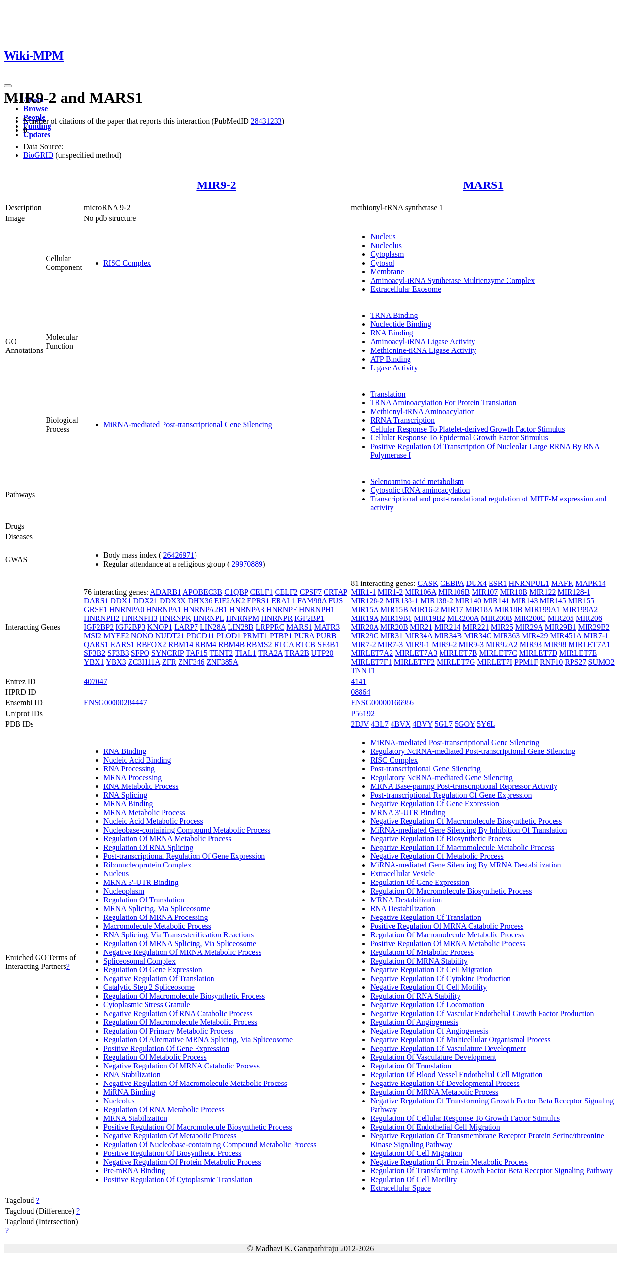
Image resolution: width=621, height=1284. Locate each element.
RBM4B (231, 644)
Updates (36, 135)
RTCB (305, 644)
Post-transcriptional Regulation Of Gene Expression (184, 856)
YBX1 (94, 662)
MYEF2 (116, 636)
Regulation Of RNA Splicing (148, 847)
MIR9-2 (216, 185)
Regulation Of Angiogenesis (414, 1022)
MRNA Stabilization (135, 1118)
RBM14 (181, 644)
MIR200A (463, 618)
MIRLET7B (458, 653)
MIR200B (496, 618)
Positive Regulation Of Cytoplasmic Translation (178, 1179)
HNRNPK (175, 618)
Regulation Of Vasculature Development (433, 1057)
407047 (95, 681)
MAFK (562, 583)
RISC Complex (127, 263)
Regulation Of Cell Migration (416, 1153)
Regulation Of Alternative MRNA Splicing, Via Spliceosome (198, 1039)
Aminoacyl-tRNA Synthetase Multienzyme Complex (452, 280)
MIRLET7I (494, 662)
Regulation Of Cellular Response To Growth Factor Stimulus (465, 1118)
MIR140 (468, 601)
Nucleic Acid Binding (137, 760)
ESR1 (498, 583)
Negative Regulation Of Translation (158, 978)
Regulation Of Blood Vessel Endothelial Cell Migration (456, 1074)
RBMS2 (259, 644)
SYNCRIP (167, 653)
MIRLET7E (578, 653)
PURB (326, 636)
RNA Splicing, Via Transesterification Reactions (178, 935)
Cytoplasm (387, 254)
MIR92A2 (502, 644)
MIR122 (542, 592)
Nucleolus (386, 245)
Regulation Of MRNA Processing (155, 917)
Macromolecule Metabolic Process (157, 926)
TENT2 (221, 653)
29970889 (246, 564)
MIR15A (364, 609)
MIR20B (394, 627)
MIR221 (475, 627)
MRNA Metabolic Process (144, 812)
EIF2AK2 (229, 601)
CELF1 (261, 592)
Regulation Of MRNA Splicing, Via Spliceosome (179, 943)
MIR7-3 (390, 644)
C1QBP (236, 592)
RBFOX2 (151, 644)
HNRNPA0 (126, 609)
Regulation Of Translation (143, 900)
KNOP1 (160, 627)
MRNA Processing (132, 777)
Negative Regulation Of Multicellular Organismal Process (460, 1039)
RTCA (284, 644)
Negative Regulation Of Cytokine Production (440, 978)
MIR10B (513, 592)
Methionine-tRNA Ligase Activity (423, 350)
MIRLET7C (498, 653)
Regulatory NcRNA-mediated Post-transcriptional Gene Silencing (472, 751)
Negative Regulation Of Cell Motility (428, 987)
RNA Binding (391, 333)
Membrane (387, 271)
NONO (142, 636)
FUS (335, 601)
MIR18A (479, 609)
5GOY (465, 724)
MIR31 (391, 636)
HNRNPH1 (317, 609)
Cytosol (382, 263)
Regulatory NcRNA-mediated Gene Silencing (441, 777)
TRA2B (297, 653)
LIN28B (240, 627)
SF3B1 (328, 644)
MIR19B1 (396, 618)
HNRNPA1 (163, 609)
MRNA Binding (128, 804)
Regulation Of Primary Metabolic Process (168, 1031)
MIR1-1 (363, 592)
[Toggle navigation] (8, 85)
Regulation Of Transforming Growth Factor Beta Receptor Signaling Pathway (491, 1171)
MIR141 (496, 601)
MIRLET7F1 (371, 662)
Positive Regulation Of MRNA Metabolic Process (447, 943)
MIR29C (364, 636)
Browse (35, 108)
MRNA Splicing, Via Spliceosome (156, 908)
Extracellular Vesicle (402, 873)
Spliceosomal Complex (139, 961)
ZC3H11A (144, 662)
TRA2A (270, 653)
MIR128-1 (574, 592)
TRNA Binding (394, 315)
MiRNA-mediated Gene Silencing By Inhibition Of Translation (468, 830)
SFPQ (140, 653)
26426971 (178, 555)
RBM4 (205, 644)
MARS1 (483, 185)
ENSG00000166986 (382, 703)
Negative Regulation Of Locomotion (427, 1005)
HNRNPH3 (140, 618)
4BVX (401, 724)
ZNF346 (191, 662)
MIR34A (418, 636)
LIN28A (213, 627)
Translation (387, 394)
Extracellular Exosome (405, 289)
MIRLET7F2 (414, 662)
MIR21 (421, 627)
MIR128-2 (367, 601)
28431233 (266, 121)
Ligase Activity (394, 368)
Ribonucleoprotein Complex (147, 865)
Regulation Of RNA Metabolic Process (164, 1109)
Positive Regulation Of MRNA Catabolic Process (446, 926)
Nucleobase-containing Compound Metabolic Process (186, 830)
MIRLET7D (538, 653)
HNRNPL (208, 618)
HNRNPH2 (102, 618)
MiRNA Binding (129, 1092)
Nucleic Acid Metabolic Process (153, 821)
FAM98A (312, 601)
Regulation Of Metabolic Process (155, 1057)
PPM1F (526, 662)
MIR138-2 (436, 601)
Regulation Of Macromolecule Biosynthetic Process (184, 996)
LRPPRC (270, 627)
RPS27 (575, 662)
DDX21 (145, 601)
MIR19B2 (429, 618)
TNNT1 (363, 671)
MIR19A (364, 618)
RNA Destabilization (402, 908)
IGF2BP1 (309, 618)
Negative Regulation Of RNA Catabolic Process (178, 1013)
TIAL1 (245, 653)
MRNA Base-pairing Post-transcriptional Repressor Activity (463, 786)
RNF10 (551, 662)
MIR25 (502, 627)
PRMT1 (255, 636)
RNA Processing (129, 769)
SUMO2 (601, 662)
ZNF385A (223, 662)
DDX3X (173, 601)
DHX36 (200, 601)
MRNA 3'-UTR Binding (141, 882)
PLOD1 (229, 636)
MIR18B (509, 609)
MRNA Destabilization (406, 900)
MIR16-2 (424, 609)
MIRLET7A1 (589, 644)
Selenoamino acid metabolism (417, 481)
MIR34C (477, 636)
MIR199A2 (580, 609)
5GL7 (444, 724)
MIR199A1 (542, 609)
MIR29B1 (560, 627)
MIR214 (447, 627)
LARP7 (186, 627)
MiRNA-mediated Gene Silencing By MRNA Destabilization (465, 865)
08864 (360, 692)
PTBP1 (281, 636)
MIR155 (581, 601)
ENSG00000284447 (115, 703)
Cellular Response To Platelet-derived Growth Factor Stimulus (467, 429)
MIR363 (506, 636)
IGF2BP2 (99, 627)
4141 (358, 681)
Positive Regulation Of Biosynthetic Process (172, 1153)
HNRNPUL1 (528, 583)
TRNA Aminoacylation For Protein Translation (443, 403)
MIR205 (561, 618)
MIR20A (364, 627)
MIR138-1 (402, 601)
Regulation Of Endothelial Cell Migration (435, 1127)
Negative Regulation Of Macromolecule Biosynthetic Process (466, 821)
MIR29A (529, 627)
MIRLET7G (456, 662)
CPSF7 (311, 592)
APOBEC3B (202, 592)
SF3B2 (94, 653)
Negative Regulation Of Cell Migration (431, 970)
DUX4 (476, 583)
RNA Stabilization (132, 1074)
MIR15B (394, 609)
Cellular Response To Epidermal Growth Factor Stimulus (459, 438)
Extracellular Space (400, 1188)
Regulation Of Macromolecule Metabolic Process (180, 1022)
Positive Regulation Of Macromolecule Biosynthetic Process (197, 1127)
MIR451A (566, 636)
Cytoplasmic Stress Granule (146, 1005)
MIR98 (555, 644)
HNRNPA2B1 (205, 609)
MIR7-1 (595, 636)
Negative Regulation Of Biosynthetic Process (440, 838)
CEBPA (452, 583)
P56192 (363, 713)
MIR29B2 (594, 627)
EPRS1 (258, 601)
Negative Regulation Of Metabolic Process (170, 1136)
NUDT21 (169, 636)
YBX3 (116, 662)
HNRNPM (242, 618)
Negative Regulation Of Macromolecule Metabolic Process (195, 1083)
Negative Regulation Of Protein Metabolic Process (182, 1162)
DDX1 (121, 601)
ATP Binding (390, 359)
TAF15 (197, 653)
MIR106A (420, 592)
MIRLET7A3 (416, 653)
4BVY (422, 724)
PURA (304, 636)
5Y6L (486, 724)
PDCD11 (200, 636)
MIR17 (452, 609)
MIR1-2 (390, 592)
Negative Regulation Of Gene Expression (434, 804)
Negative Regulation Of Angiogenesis (429, 1031)
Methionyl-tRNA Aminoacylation (422, 411)
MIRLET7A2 (372, 653)
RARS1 (123, 644)
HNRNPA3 (246, 609)
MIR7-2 (363, 644)
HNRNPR (277, 618)
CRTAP (335, 592)
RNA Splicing (125, 795)
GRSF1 (95, 609)
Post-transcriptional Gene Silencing (425, 769)
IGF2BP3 (130, 627)
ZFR (169, 662)
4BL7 (379, 724)
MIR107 (485, 592)
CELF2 (286, 592)
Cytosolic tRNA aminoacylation (420, 490)
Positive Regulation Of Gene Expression (166, 1048)
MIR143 (524, 601)
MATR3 (327, 627)
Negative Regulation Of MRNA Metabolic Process (182, 952)
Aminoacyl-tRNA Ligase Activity (422, 341)
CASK (428, 583)
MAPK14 (590, 583)
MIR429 (535, 636)
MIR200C (530, 618)
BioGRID (38, 155)
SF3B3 (118, 653)
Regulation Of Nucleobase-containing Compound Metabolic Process (209, 1144)
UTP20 (322, 653)
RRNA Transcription (402, 420)
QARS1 (96, 644)
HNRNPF (281, 609)
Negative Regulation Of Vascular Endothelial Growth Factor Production (482, 1013)
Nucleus (382, 237)
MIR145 (553, 601)
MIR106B (454, 592)
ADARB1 (165, 592)
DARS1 (96, 601)
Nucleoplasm (123, 891)
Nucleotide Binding (400, 324)
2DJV (360, 724)
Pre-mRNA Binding (134, 1171)
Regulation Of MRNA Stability (418, 961)
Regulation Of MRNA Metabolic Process (167, 838)
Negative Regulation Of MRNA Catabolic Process (181, 1066)
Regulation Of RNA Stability (415, 996)
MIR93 (531, 644)
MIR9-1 (417, 644)
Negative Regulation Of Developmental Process (444, 1083)
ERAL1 (283, 601)
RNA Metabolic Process (141, 786)
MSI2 (92, 636)
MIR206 (589, 618)
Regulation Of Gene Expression (152, 970)
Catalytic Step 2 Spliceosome (149, 987)
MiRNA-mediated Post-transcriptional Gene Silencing (187, 424)
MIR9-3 (471, 644)
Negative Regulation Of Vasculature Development (448, 1048)
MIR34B (448, 636)
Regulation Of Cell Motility (413, 1179)
